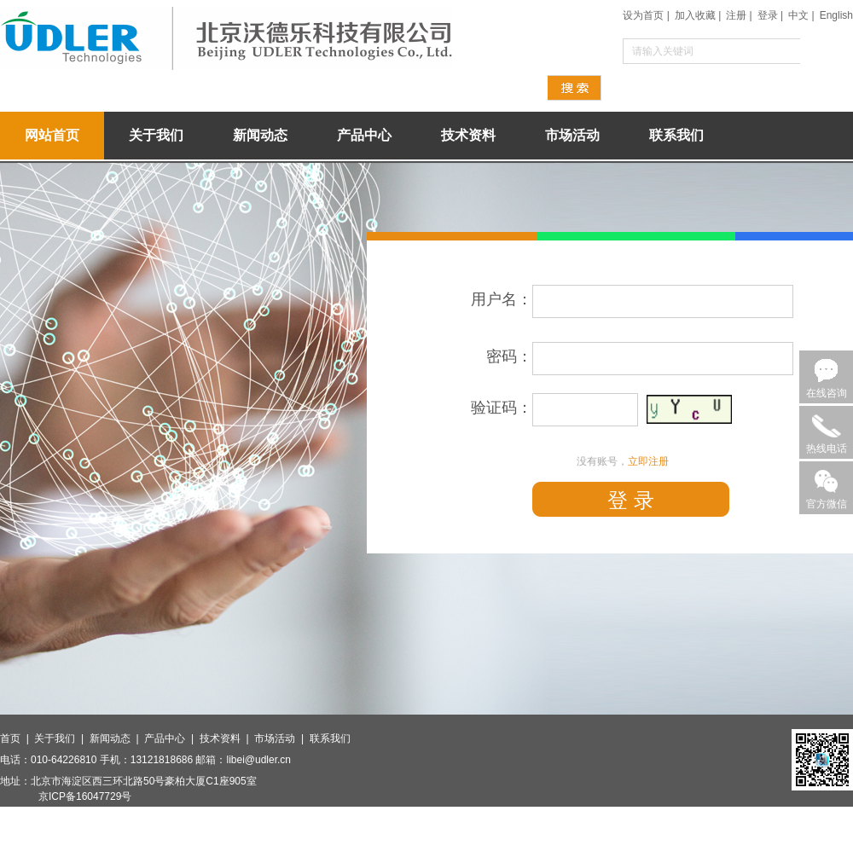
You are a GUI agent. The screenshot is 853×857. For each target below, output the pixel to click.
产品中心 (364, 135)
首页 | (17, 738)
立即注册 (648, 461)
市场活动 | (281, 738)
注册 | (738, 15)
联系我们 (676, 135)
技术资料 (468, 135)
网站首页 (52, 135)
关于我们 (156, 135)
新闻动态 (260, 135)
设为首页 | (646, 15)
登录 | (770, 15)
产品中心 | (171, 738)
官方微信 (826, 504)
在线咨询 (826, 393)
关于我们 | (61, 738)
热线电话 (826, 449)
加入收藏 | (698, 15)
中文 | (801, 15)
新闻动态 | (117, 738)
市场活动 (572, 135)
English (836, 15)
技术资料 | (227, 738)
